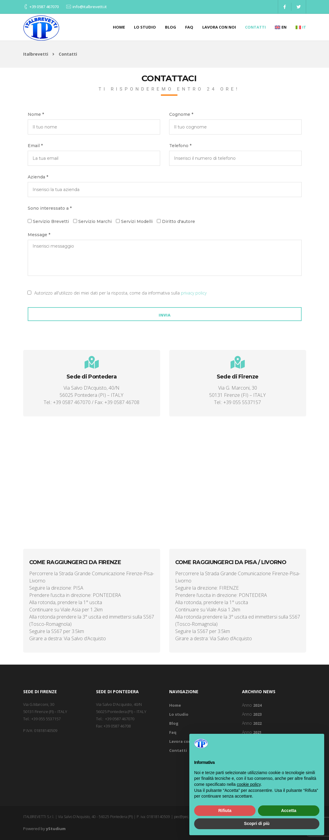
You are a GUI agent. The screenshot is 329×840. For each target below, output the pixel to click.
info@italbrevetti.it (90, 6)
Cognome (181, 114)
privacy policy (193, 293)
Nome (36, 114)
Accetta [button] (288, 810)
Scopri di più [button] (257, 823)
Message (39, 234)
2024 (257, 705)
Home (119, 27)
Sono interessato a (50, 208)
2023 (257, 714)
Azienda (38, 177)
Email (35, 145)
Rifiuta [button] (224, 810)
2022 (257, 723)
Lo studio (145, 27)
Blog (170, 27)
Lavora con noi (219, 27)
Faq (189, 27)
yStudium (56, 828)
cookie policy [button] (249, 784)
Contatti (255, 27)
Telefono (180, 145)
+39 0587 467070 (44, 6)
